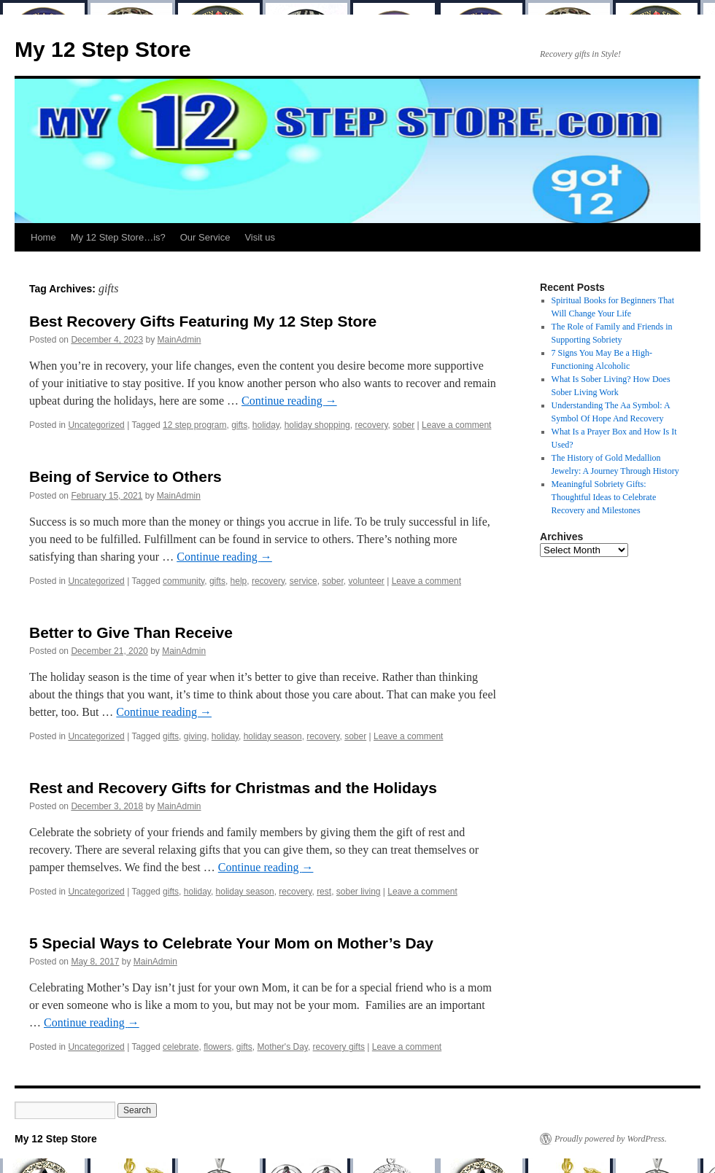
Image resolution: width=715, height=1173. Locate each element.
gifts (239, 425)
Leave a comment (456, 425)
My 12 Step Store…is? (118, 237)
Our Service (205, 237)
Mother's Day (283, 1047)
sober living (358, 891)
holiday (265, 425)
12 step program (194, 425)
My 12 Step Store (103, 49)
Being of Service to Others (125, 476)
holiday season (273, 736)
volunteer (366, 581)
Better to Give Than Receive (131, 632)
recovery (371, 425)
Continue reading (289, 400)
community (183, 581)
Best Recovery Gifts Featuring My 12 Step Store (202, 321)
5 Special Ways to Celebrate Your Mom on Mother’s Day (231, 943)
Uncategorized (96, 425)
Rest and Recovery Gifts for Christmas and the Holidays (233, 787)
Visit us (259, 237)
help (239, 581)
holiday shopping (317, 425)
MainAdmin (179, 340)
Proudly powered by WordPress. (610, 1139)
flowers (217, 1047)
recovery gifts (339, 1047)
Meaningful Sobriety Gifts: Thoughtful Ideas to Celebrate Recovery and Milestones (604, 497)
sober (403, 425)
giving (195, 736)
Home (43, 237)
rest (324, 891)
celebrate (180, 1047)
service (303, 581)
